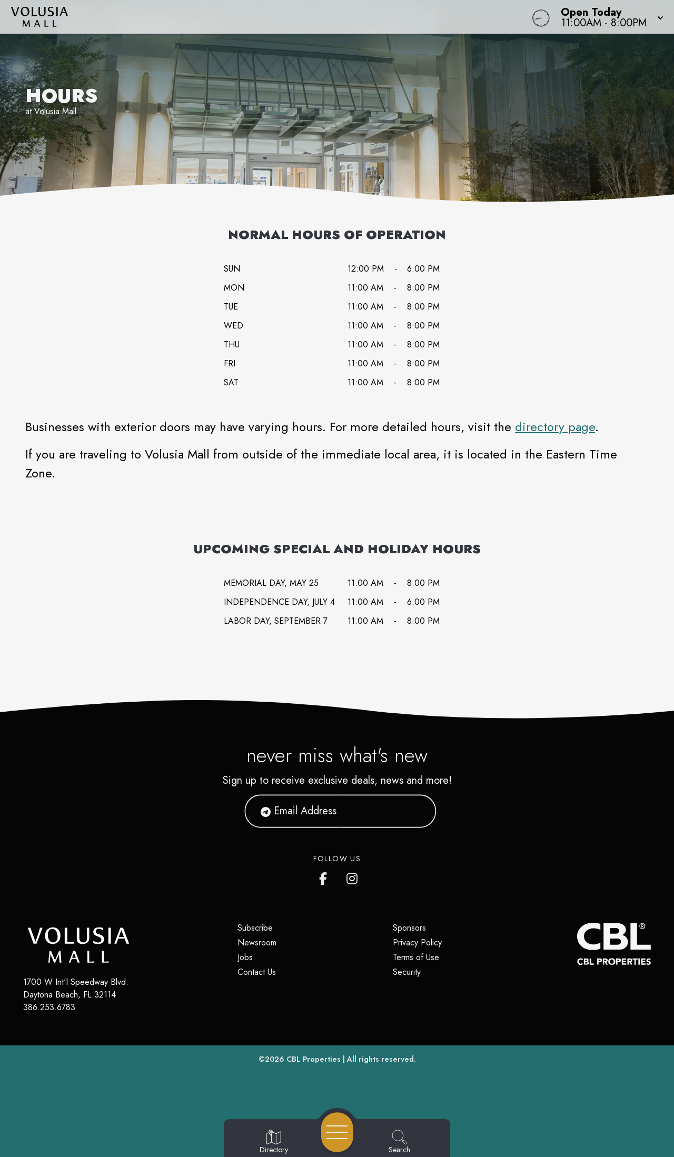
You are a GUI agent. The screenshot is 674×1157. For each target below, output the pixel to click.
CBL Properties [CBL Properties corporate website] (313, 1059)
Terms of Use (416, 957)
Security (407, 972)
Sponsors (409, 928)
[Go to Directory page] (273, 1142)
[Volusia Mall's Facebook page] (325, 876)
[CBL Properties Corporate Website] (577, 944)
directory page (555, 426)
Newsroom (256, 942)
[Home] (254, 16)
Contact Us (256, 972)
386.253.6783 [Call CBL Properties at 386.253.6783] (49, 1007)
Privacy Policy (417, 942)
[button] (609, 16)
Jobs (245, 957)
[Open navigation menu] (337, 1132)
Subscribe (255, 928)
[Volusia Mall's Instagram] (352, 876)
